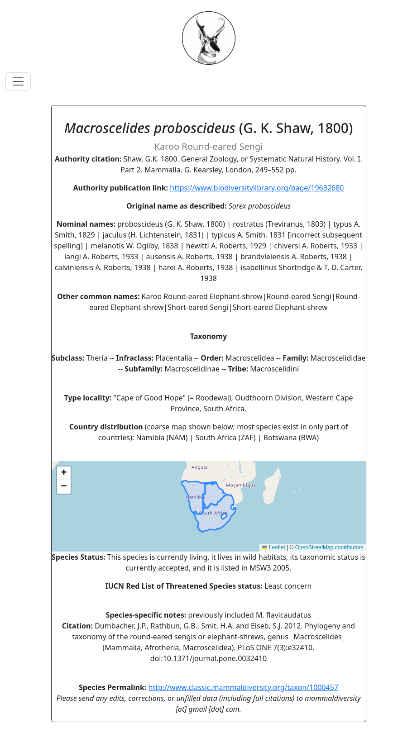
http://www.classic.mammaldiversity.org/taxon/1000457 (244, 687)
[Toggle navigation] (18, 81)
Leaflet (273, 547)
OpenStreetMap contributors (329, 547)
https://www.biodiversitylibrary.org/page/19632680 (257, 188)
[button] (64, 473)
